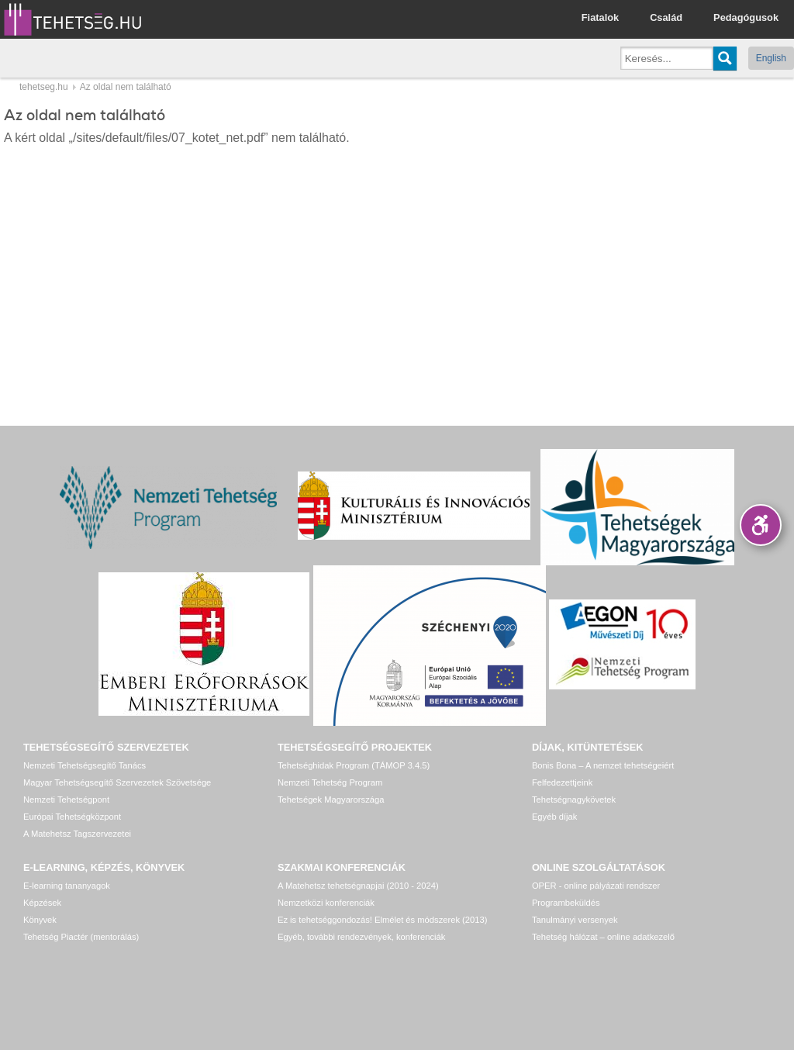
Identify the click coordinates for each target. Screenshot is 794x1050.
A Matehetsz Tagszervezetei (77, 833)
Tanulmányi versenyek (575, 919)
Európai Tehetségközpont (72, 816)
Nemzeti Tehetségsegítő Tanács (84, 765)
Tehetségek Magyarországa (331, 799)
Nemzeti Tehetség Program (330, 782)
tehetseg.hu (43, 86)
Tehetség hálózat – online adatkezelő (603, 936)
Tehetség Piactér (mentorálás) (81, 936)
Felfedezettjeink (562, 782)
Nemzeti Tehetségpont (66, 799)
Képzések (42, 902)
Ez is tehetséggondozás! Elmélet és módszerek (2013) (383, 919)
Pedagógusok (745, 17)
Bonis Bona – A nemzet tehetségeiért (603, 765)
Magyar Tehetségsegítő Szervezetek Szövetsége (117, 782)
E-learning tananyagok (66, 885)
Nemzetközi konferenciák (326, 902)
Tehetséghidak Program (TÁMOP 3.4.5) (354, 765)
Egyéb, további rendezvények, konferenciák (361, 936)
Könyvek (40, 919)
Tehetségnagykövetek (574, 799)
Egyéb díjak (554, 816)
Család (666, 17)
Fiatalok (600, 17)
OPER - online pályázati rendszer (596, 885)
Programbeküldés (566, 902)
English (771, 58)
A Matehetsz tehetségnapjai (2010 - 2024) (358, 885)
